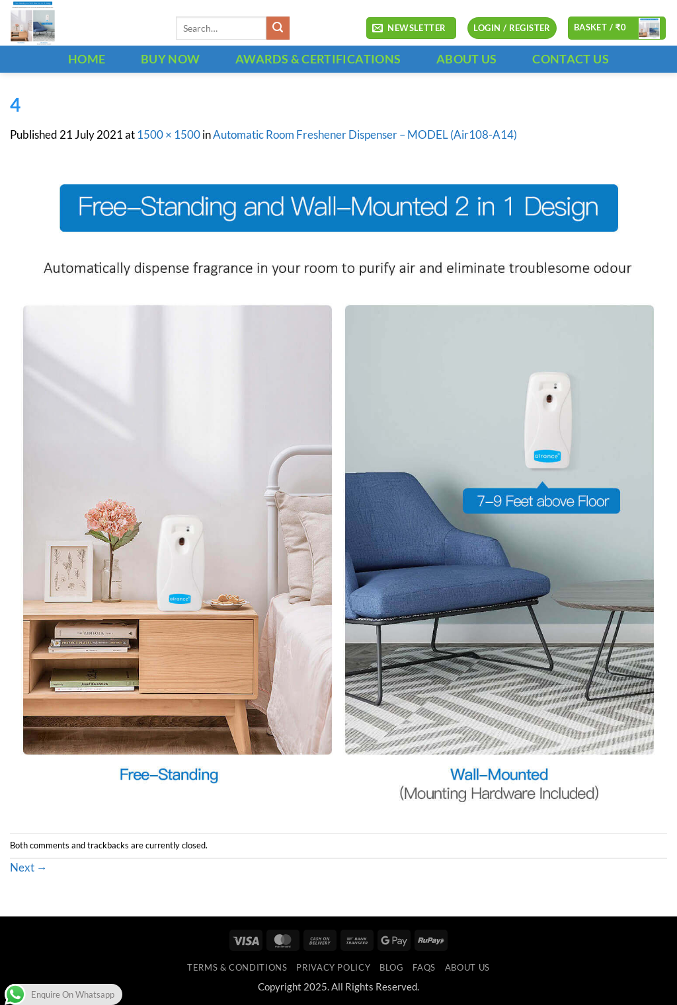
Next (29, 867)
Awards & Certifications (318, 59)
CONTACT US (570, 59)
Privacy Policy (333, 967)
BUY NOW (170, 59)
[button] (411, 28)
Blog (391, 967)
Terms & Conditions (237, 967)
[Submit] (278, 28)
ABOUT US (466, 59)
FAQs (424, 967)
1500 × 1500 (168, 134)
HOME (86, 59)
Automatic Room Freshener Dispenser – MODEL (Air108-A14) (365, 134)
